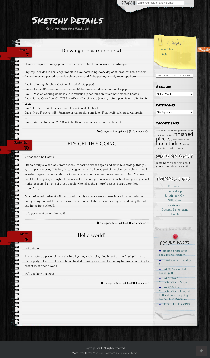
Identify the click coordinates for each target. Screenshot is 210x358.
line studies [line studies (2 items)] (169, 143)
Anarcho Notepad (104, 353)
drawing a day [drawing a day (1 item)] (162, 135)
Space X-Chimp (128, 353)
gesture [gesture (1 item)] (174, 140)
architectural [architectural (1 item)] (161, 130)
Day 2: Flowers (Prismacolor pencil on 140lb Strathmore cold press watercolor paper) (77, 89)
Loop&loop (175, 191)
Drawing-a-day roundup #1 (91, 50)
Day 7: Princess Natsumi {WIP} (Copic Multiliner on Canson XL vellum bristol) (73, 122)
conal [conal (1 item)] (190, 130)
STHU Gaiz (174, 200)
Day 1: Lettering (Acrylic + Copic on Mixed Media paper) (59, 84)
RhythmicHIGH (174, 195)
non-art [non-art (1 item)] (186, 144)
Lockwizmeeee (174, 205)
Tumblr (68, 76)
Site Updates (119, 131)
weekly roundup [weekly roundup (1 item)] (176, 148)
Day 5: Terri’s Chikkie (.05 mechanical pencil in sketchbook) (62, 108)
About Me (167, 49)
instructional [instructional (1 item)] (183, 140)
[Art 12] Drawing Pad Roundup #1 (172, 271)
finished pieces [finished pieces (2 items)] (174, 136)
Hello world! (91, 235)
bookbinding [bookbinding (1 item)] (173, 130)
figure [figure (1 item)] (171, 135)
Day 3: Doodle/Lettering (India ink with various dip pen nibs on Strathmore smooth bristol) (82, 94)
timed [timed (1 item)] (165, 148)
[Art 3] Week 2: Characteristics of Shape (173, 280)
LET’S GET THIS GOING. (91, 144)
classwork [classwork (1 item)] (183, 130)
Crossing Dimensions (174, 209)
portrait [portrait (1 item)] (159, 148)
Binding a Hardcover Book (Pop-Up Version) (173, 252)
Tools (164, 54)
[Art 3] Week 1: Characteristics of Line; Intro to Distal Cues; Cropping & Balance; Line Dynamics (175, 293)
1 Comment (142, 283)
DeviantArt (175, 186)
